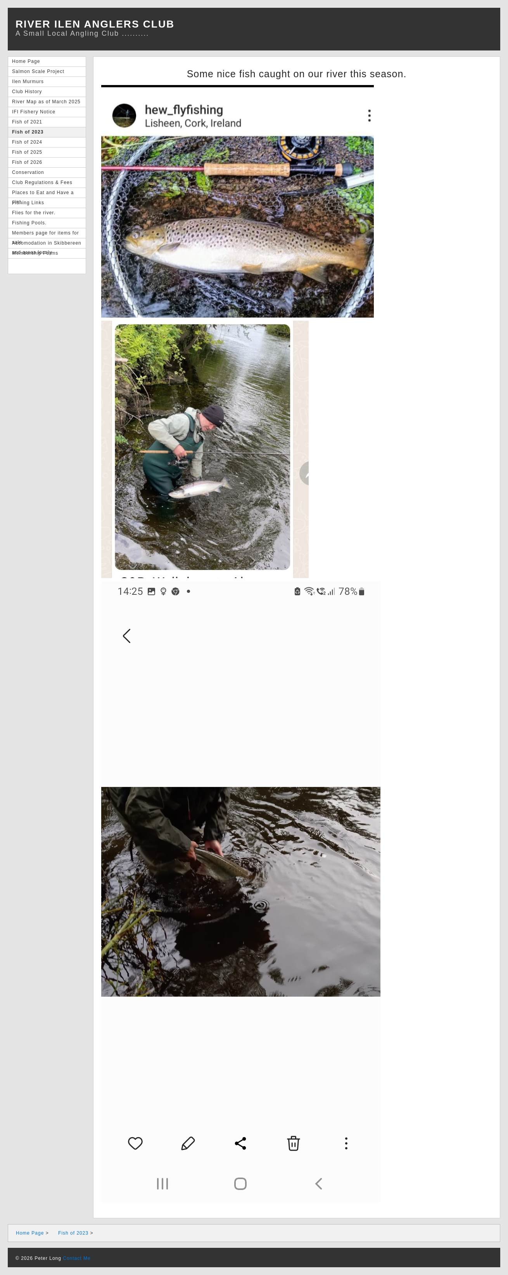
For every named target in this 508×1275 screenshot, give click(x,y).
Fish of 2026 (27, 162)
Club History (27, 91)
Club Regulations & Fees (42, 182)
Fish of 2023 (27, 132)
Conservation (28, 172)
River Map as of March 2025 (46, 101)
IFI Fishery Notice (33, 112)
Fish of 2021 (27, 122)
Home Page (26, 61)
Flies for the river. (33, 212)
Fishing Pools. (29, 223)
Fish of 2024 (27, 142)
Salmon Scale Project (38, 71)
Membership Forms (35, 253)
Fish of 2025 (27, 152)
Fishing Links (28, 202)
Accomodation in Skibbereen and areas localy (46, 244)
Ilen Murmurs (28, 81)
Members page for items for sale (45, 234)
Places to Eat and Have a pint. (43, 194)
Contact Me (76, 1258)
